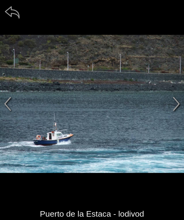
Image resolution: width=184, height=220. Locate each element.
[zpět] (12, 12)
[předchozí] (7, 104)
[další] (176, 104)
